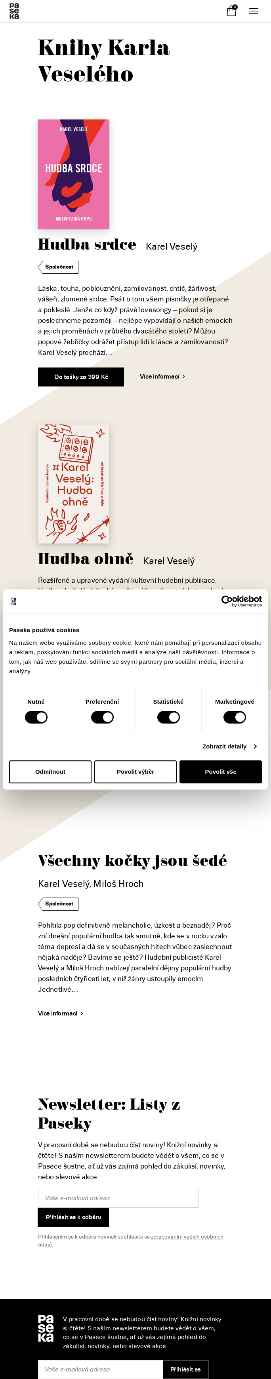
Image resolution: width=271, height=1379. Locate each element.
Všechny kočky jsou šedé (132, 861)
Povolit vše (221, 771)
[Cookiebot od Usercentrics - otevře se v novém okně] (227, 601)
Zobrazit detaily (224, 746)
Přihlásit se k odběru (73, 1217)
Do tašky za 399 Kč (81, 377)
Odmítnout (50, 771)
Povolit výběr (135, 771)
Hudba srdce (87, 244)
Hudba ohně (86, 559)
